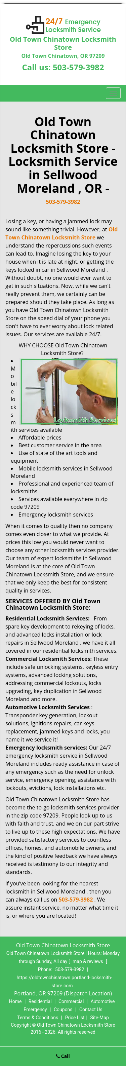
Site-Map (99, 1017)
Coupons (63, 1009)
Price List (75, 1017)
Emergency (35, 1009)
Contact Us (90, 1009)
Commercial (71, 1001)
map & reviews (88, 961)
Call (63, 1056)
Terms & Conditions (37, 1017)
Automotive (103, 1001)
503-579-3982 (78, 67)
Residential (40, 1001)
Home (15, 1001)
